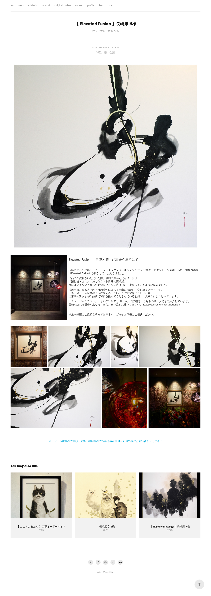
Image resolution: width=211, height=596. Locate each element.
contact (79, 5)
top (12, 5)
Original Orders (62, 5)
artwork (46, 5)
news (21, 5)
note (110, 5)
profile (90, 5)
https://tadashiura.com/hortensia (161, 304)
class (101, 5)
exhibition (33, 5)
